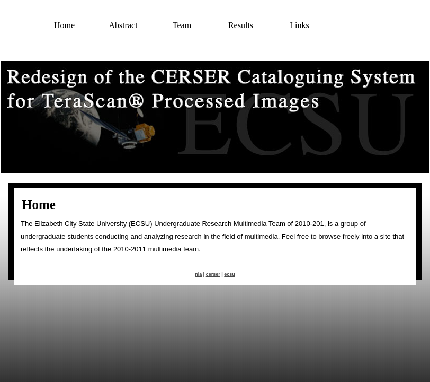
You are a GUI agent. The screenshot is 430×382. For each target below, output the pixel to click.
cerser (213, 274)
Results (240, 25)
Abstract (123, 25)
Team (182, 25)
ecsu (229, 274)
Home (64, 25)
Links (299, 25)
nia (198, 274)
